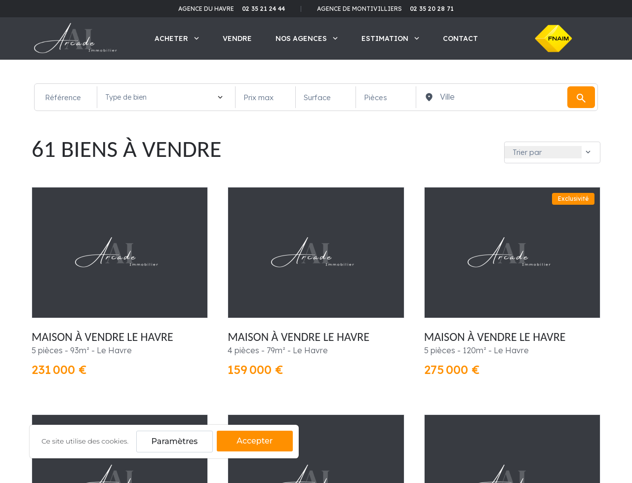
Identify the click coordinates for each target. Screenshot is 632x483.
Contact (460, 38)
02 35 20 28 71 (432, 8)
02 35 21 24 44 (263, 8)
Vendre (237, 38)
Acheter (177, 38)
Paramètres (175, 441)
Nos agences (307, 38)
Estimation (390, 38)
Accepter (255, 441)
